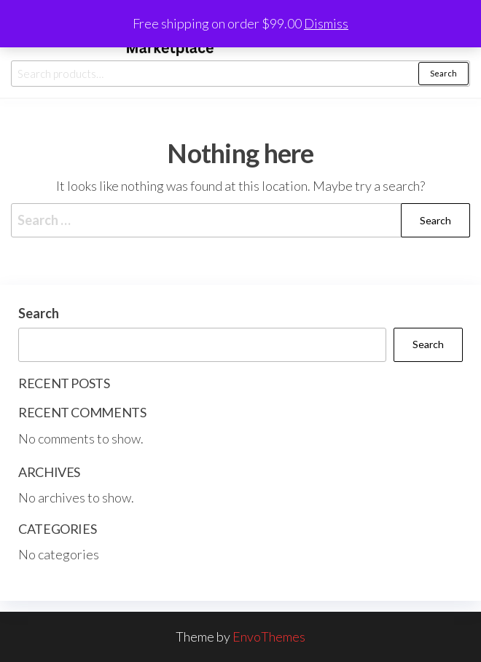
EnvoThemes (268, 636)
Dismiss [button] (326, 23)
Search (443, 73)
